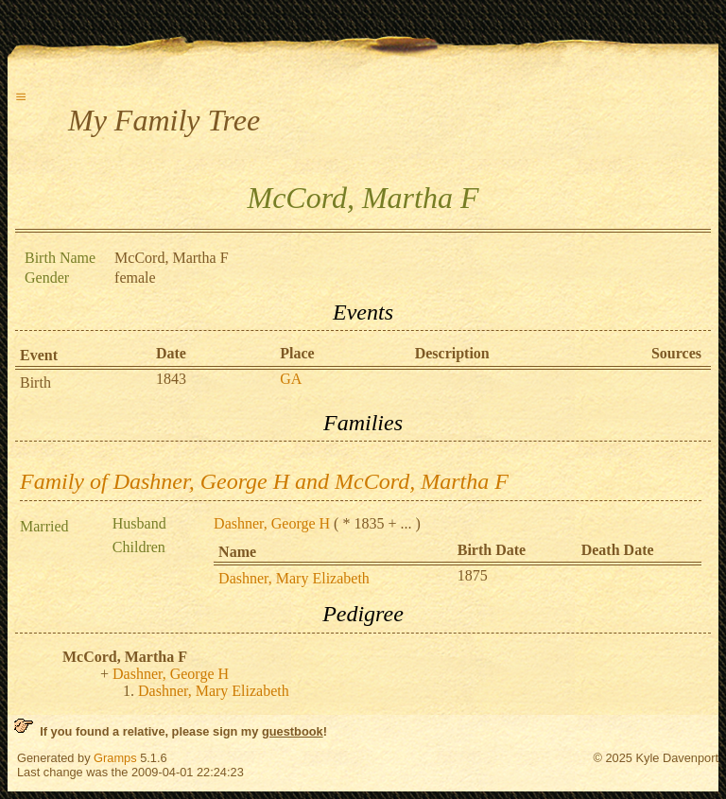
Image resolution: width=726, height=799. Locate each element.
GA (291, 379)
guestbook (292, 731)
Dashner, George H (272, 523)
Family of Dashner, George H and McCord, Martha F (264, 481)
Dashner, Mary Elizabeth (294, 578)
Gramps (115, 758)
